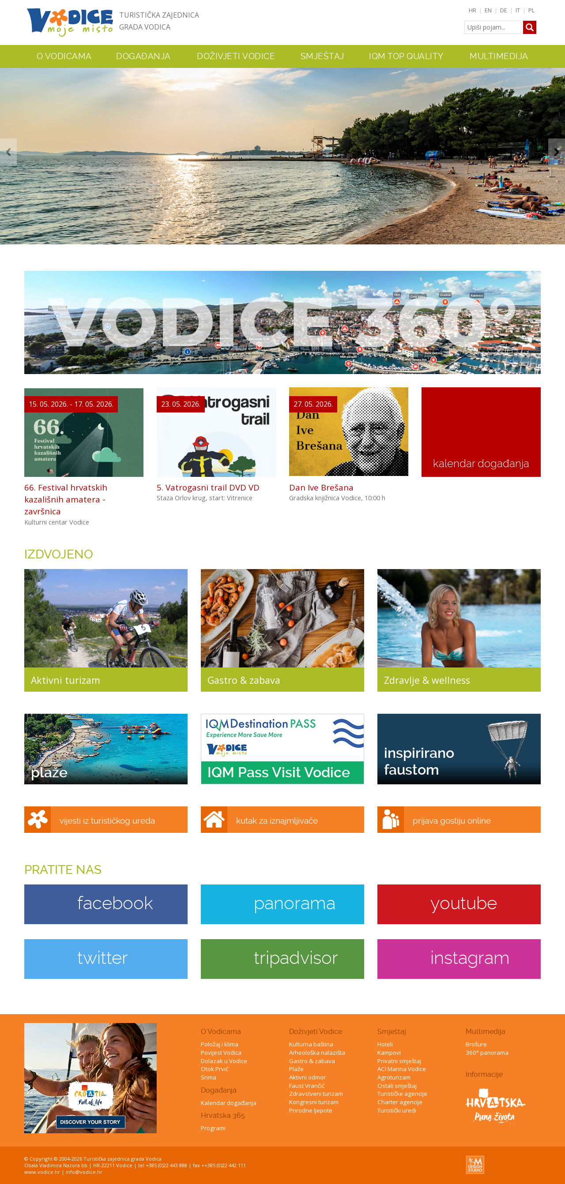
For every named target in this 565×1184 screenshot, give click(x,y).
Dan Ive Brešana (321, 487)
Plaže (296, 1069)
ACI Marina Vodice (401, 1069)
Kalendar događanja (228, 1103)
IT (518, 10)
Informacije (484, 1074)
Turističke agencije (402, 1094)
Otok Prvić (214, 1069)
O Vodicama (221, 1031)
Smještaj (391, 1031)
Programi (213, 1128)
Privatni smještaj (399, 1061)
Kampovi (389, 1053)
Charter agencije (399, 1102)
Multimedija (485, 1031)
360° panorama (487, 1053)
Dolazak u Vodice (224, 1061)
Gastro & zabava (312, 1061)
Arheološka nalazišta (317, 1053)
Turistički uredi (396, 1110)
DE (503, 10)
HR (472, 10)
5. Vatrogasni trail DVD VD (208, 487)
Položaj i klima (219, 1044)
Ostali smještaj (397, 1086)
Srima (208, 1077)
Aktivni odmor (307, 1077)
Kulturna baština (311, 1044)
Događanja (143, 56)
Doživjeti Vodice (315, 1031)
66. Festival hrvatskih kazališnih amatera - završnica (65, 499)
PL (531, 10)
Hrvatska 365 (223, 1115)
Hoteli (385, 1044)
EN (488, 10)
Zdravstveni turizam (316, 1094)
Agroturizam (394, 1077)
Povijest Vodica (221, 1053)
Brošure (476, 1044)
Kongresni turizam (314, 1102)
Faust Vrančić (306, 1086)
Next (556, 152)
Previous (8, 152)
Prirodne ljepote (310, 1110)
